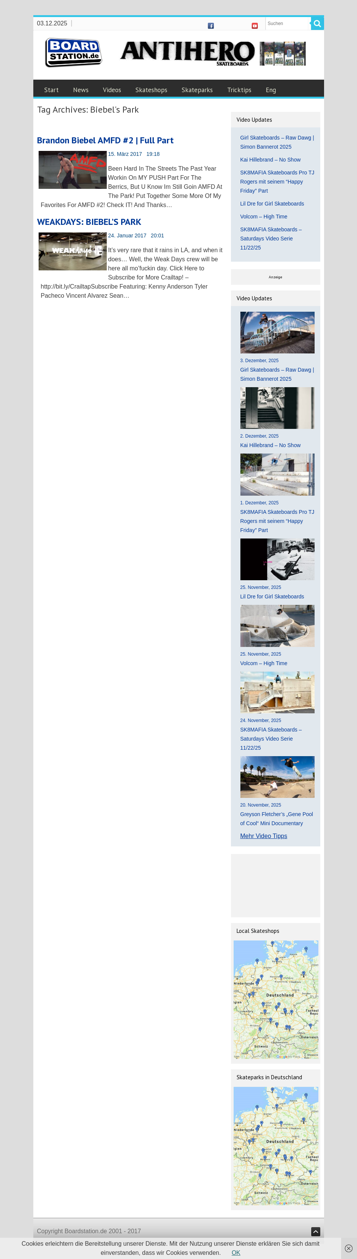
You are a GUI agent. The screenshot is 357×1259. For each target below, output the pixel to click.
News (81, 90)
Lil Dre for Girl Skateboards (272, 204)
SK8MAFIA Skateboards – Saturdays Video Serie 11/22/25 (271, 238)
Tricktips (239, 90)
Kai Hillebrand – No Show (270, 160)
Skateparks (197, 90)
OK (236, 1253)
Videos (112, 90)
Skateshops (151, 90)
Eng (271, 90)
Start (51, 90)
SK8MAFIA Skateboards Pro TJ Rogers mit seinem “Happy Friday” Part (277, 182)
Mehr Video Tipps (263, 836)
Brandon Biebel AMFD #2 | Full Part (105, 140)
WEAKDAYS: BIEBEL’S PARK (89, 222)
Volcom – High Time (264, 216)
